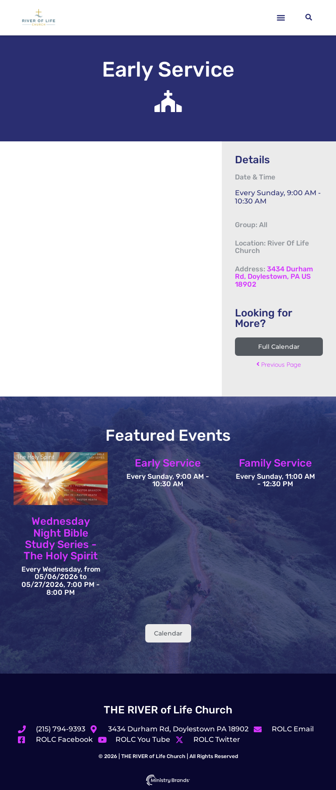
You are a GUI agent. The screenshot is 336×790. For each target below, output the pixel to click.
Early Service (168, 463)
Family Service (275, 463)
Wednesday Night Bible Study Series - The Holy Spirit (61, 538)
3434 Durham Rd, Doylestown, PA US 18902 (274, 276)
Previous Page (278, 365)
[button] (280, 17)
